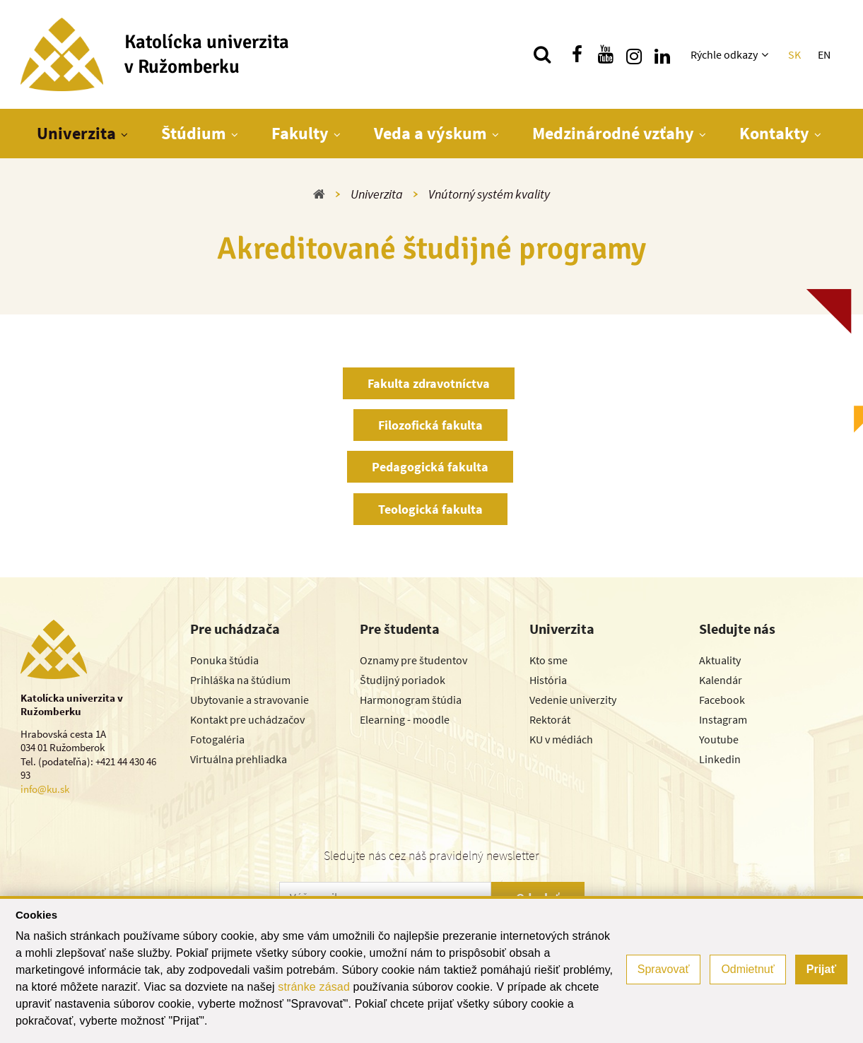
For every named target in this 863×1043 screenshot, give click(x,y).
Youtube (719, 739)
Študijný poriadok (402, 680)
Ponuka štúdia (224, 660)
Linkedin (720, 759)
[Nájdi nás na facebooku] (577, 54)
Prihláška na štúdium (240, 680)
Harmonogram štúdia (411, 700)
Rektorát (549, 719)
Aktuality (720, 660)
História (548, 680)
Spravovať (664, 969)
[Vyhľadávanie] (542, 54)
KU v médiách (561, 739)
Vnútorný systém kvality (489, 194)
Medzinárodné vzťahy (613, 133)
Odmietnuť (747, 969)
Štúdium (193, 133)
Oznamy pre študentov (413, 660)
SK (794, 54)
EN (824, 54)
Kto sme (548, 660)
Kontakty (774, 133)
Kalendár (720, 680)
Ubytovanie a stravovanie (249, 700)
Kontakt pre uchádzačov (247, 719)
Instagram (723, 719)
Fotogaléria (217, 739)
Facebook (722, 700)
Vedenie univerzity (572, 700)
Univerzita (76, 133)
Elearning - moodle (405, 719)
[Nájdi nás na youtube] (606, 54)
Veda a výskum (430, 133)
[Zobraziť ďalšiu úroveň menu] (766, 54)
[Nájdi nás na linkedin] (662, 54)
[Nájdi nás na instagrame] (634, 54)
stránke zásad (314, 987)
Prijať (821, 969)
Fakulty (300, 133)
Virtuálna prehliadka (238, 759)
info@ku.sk (44, 789)
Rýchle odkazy (724, 54)
